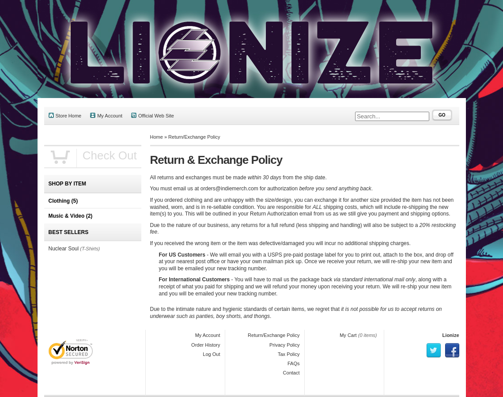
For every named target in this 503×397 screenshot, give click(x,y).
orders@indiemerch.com (229, 188)
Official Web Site (152, 115)
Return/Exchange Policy (194, 137)
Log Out (211, 354)
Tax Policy (289, 354)
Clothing (63, 201)
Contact (291, 372)
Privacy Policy (284, 345)
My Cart (348, 335)
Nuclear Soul (64, 249)
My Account (106, 115)
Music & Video (71, 216)
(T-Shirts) (90, 248)
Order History (205, 345)
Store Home (65, 115)
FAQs (293, 363)
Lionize (450, 335)
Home (156, 137)
